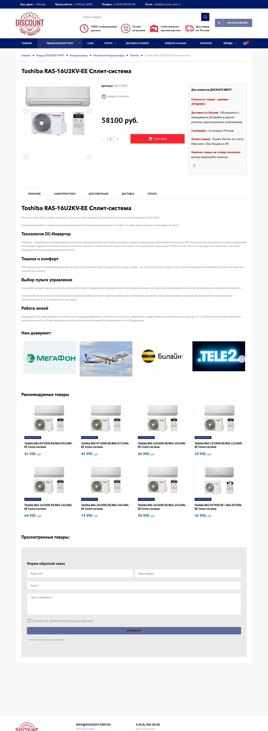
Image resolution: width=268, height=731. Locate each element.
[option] (57, 110)
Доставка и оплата (137, 43)
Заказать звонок (231, 23)
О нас (90, 43)
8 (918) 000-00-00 (124, 4)
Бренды (230, 43)
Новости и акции (175, 43)
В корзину (157, 138)
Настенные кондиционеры (108, 55)
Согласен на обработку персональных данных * (63, 621)
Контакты (206, 43)
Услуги (110, 43)
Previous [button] (26, 111)
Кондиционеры (79, 55)
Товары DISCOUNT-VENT (63, 43)
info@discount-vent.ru (167, 4)
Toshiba (134, 55)
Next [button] (89, 111)
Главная (27, 43)
